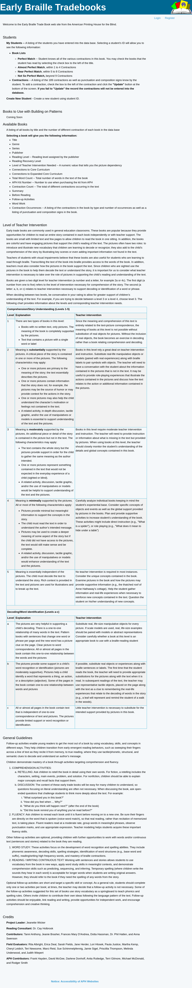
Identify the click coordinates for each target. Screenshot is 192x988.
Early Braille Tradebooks (53, 7)
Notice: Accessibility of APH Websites (75, 981)
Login (157, 17)
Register (170, 17)
